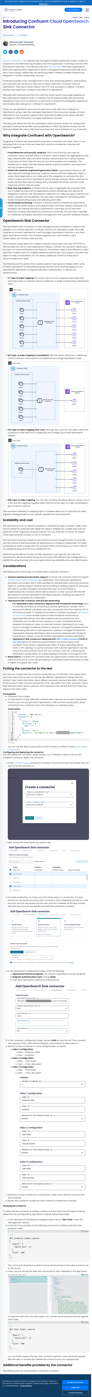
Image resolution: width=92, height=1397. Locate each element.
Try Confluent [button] (73, 10)
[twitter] (5, 52)
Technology (8, 35)
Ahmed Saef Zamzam (22, 42)
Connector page (21, 763)
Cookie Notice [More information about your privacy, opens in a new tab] (26, 1386)
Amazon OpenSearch (13, 60)
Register (43, 4)
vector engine (55, 66)
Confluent (23, 35)
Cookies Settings (75, 1393)
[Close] (86, 1376)
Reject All (75, 1387)
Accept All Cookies (75, 1382)
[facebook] (11, 52)
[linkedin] (16, 52)
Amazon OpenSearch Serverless (23, 580)
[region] (45, 1385)
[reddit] (22, 52)
